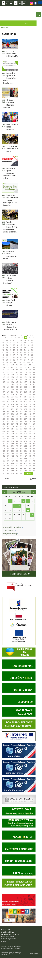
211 (8, 397)
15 (29, 337)
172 (12, 384)
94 (21, 360)
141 (17, 374)
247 (25, 406)
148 (12, 377)
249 (34, 406)
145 (34, 374)
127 (25, 369)
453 (17, 470)
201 (34, 392)
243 (8, 406)
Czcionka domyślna (16, 3)
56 (14, 350)
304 (30, 424)
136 (30, 372)
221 (17, 399)
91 (10, 360)
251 (8, 409)
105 (32, 362)
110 (21, 365)
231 (25, 401)
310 (21, 426)
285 (17, 419)
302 (21, 424)
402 (3, 456)
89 (3, 360)
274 (3, 416)
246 (21, 406)
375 (25, 446)
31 (21, 342)
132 (12, 372)
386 (3, 451)
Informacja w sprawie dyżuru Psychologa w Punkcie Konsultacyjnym (9, 78)
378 (3, 448)
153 (34, 377)
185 (34, 387)
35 (3, 345)
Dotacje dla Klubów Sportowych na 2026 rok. (9, 255)
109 (17, 365)
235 (8, 404)
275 (8, 416)
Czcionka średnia (20, 3)
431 (25, 463)
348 (12, 438)
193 (34, 389)
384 (30, 448)
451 (8, 470)
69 (28, 352)
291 (8, 421)
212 (12, 397)
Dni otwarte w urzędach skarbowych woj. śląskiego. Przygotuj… (10, 326)
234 (3, 404)
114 (3, 367)
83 (14, 357)
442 (3, 468)
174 (21, 384)
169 (34, 382)
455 (25, 470)
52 (32, 347)
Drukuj (34, 478)
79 (32, 355)
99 (7, 362)
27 (7, 342)
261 (17, 411)
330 (3, 433)
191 (25, 389)
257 (34, 409)
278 (21, 416)
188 (12, 389)
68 (25, 352)
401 (34, 453)
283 (8, 419)
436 (12, 466)
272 (30, 414)
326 (21, 431)
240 (30, 404)
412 (12, 458)
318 (21, 429)
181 (17, 387)
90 (7, 360)
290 (3, 421)
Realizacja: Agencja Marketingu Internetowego (11, 954)
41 (25, 345)
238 (21, 404)
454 (21, 470)
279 (25, 416)
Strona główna (3, 3)
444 (12, 468)
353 (34, 438)
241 (34, 404)
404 (12, 456)
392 (30, 451)
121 (33, 367)
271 (25, 414)
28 (10, 342)
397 (17, 453)
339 (8, 436)
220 (12, 399)
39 (17, 345)
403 (8, 456)
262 (21, 411)
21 (17, 340)
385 (34, 448)
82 (10, 357)
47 (14, 347)
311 (25, 426)
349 (17, 438)
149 (17, 377)
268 (12, 414)
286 (21, 419)
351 (25, 438)
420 (12, 461)
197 (17, 392)
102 (19, 362)
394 (3, 453)
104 (28, 362)
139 (8, 374)
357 (17, 441)
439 (25, 466)
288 (30, 419)
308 (12, 426)
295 (25, 421)
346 (3, 438)
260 (12, 411)
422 (21, 461)
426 (3, 463)
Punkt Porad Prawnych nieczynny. (10, 302)
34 (32, 342)
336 (30, 433)
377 (34, 446)
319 (25, 429)
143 (25, 374)
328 (30, 431)
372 (12, 446)
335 (25, 433)
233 (34, 401)
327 (25, 431)
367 (25, 443)
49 (21, 347)
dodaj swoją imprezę (10, 534)
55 (10, 350)
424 (30, 461)
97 (32, 360)
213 (16, 397)
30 (17, 342)
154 (3, 379)
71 (3, 355)
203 (8, 394)
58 (21, 350)
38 (14, 345)
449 (34, 468)
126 (21, 369)
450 (3, 470)
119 (25, 367)
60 (28, 350)
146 (3, 377)
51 (28, 347)
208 (30, 394)
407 (25, 456)
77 (25, 355)
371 (8, 446)
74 (14, 355)
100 (11, 362)
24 (28, 340)
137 (34, 372)
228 (12, 401)
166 (21, 382)
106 (3, 365)
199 (25, 392)
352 (30, 438)
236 (12, 404)
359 (25, 441)
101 (15, 362)
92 (14, 360)
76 (21, 355)
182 (21, 387)
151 (25, 377)
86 (25, 357)
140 (12, 374)
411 (8, 458)
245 (17, 406)
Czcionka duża (24, 3)
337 (34, 433)
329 (34, 431)
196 (12, 392)
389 (17, 451)
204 (12, 394)
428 (12, 463)
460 (12, 473)
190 (21, 389)
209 (34, 394)
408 (30, 456)
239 (25, 404)
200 (30, 392)
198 (21, 392)
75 (17, 355)
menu (27, 23)
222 (21, 399)
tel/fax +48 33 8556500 (7, 937)
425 (34, 461)
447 (25, 468)
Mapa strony (11, 3)
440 (30, 466)
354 (3, 441)
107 (8, 365)
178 (3, 387)
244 (12, 406)
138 (3, 374)
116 (12, 367)
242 (3, 406)
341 (17, 436)
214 (21, 397)
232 (30, 401)
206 (21, 394)
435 (8, 466)
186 (3, 389)
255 (25, 409)
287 (25, 419)
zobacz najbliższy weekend (13, 527)
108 (12, 365)
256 (30, 409)
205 (17, 394)
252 (12, 409)
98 (3, 362)
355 (8, 441)
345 (34, 436)
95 (25, 360)
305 (34, 424)
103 (24, 362)
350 (21, 438)
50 (25, 347)
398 (21, 453)
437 (17, 466)
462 (21, 473)
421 (17, 461)
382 (21, 448)
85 (21, 357)
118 (20, 367)
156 (12, 379)
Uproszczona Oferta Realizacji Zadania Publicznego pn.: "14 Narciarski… (10, 200)
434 (3, 466)
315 (8, 429)
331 (8, 433)
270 (21, 414)
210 (3, 397)
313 (34, 426)
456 (30, 470)
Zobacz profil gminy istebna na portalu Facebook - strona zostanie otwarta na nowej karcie (35, 3)
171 (8, 384)
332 (12, 433)
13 (22, 337)
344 (30, 436)
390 (21, 451)
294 (21, 421)
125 (17, 369)
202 (3, 394)
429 (17, 463)
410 (3, 458)
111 (25, 365)
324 (12, 431)
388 (12, 451)
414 (21, 458)
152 (30, 377)
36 (7, 345)
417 (34, 458)
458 (3, 473)
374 (21, 446)
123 (8, 369)
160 (30, 379)
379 (8, 448)
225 (34, 399)
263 (25, 411)
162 (3, 382)
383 (25, 448)
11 (15, 337)
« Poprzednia (12, 335)
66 (17, 352)
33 (28, 342)
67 (21, 352)
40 (21, 345)
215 (25, 397)
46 (10, 347)
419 (8, 461)
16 (33, 337)
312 (30, 426)
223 (25, 399)
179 (8, 387)
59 (25, 350)
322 (3, 431)
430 (21, 463)
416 (30, 458)
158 (21, 379)
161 (34, 379)
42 (28, 345)
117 (16, 367)
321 (34, 429)
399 (25, 453)
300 (12, 424)
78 (28, 355)
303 (25, 424)
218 (3, 399)
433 (34, 463)
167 (25, 382)
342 (21, 436)
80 (3, 357)
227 (8, 401)
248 (30, 406)
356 (12, 441)
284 (12, 419)
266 (3, 414)
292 (12, 421)
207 (25, 394)
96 (28, 360)
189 (17, 389)
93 (17, 360)
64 (10, 352)
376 (30, 446)
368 (30, 443)
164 (12, 382)
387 (8, 451)
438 (21, 466)
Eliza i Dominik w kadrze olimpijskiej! (12, 127)
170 (3, 384)
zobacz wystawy (9, 530)
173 (17, 384)
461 (17, 473)
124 (12, 369)
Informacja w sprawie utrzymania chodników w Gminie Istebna (9, 173)
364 (12, 443)
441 (34, 466)
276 (12, 416)
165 (17, 382)
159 (25, 379)
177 (34, 384)
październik (4, 492)
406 (21, 456)
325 (17, 431)
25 (32, 340)
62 (3, 352)
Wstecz (6, 478)
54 (7, 350)
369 (34, 443)
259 (8, 411)
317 (17, 429)
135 (25, 372)
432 (30, 463)
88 (32, 357)
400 (30, 453)
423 (25, 461)
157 (17, 379)
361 (34, 441)
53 (3, 350)
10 (11, 337)
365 (17, 443)
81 (7, 357)
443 (8, 468)
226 (3, 401)
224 (30, 399)
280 (30, 416)
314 (3, 429)
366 (21, 443)
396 (12, 453)
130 (3, 372)
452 (12, 470)
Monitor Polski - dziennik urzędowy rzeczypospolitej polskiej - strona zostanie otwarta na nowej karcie (19, 794)
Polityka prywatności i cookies (10, 948)
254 (21, 409)
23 (25, 340)
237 (17, 404)
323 (8, 431)
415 (25, 458)
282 (3, 419)
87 (28, 357)
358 (21, 441)
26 (3, 342)
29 (14, 342)
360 (30, 441)
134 (21, 372)
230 (21, 401)
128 (30, 369)
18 (7, 340)
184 (30, 387)
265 (34, 411)
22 (21, 340)
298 (3, 424)
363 (8, 443)
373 (17, 446)
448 (30, 468)
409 (34, 456)
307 (8, 426)
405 (17, 456)
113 (34, 365)
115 (8, 367)
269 (17, 414)
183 (25, 387)
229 (17, 401)
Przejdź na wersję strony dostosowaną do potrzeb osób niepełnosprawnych (7, 3)
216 (30, 397)
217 (34, 397)
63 (7, 352)
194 (3, 392)
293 (17, 421)
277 (17, 416)
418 (3, 461)
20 (14, 340)
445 (17, 468)
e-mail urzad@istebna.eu (9, 939)
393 (34, 451)
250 (3, 409)
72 (7, 355)
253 (17, 409)
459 (8, 473)
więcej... (3, 941)
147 (8, 377)
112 (29, 365)
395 (8, 453)
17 (3, 340)
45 (7, 347)
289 (34, 419)
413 (16, 458)
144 (30, 374)
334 (21, 433)
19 (10, 340)
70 (32, 352)
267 (8, 414)
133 (17, 372)
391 (25, 451)
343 (25, 436)
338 (3, 436)
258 (3, 411)
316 (12, 429)
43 (32, 345)
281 (34, 416)
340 (12, 436)
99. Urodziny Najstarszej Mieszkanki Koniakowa (9, 104)
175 (25, 384)
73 (10, 355)
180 (12, 387)
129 (34, 369)
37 (10, 345)
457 (34, 470)
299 (8, 424)
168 (30, 382)
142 (21, 374)
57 (17, 350)
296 (30, 421)
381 (17, 448)
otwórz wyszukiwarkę (38, 14)
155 (8, 379)
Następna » (29, 473)
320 (30, 429)
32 (25, 342)
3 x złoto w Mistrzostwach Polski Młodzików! (12, 53)
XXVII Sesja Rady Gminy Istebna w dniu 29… (12, 148)
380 (12, 448)
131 (8, 372)
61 (32, 350)
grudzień (33, 492)
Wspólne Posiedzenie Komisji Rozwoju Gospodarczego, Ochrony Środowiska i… (10, 228)
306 (3, 426)
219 (8, 399)
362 (3, 443)
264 (30, 411)
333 (17, 433)
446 (21, 468)
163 (8, 382)
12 (18, 337)
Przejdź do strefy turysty (40, 33)
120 (29, 367)
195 (8, 392)
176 (30, 384)
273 (34, 414)
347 (8, 438)
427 (8, 463)
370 (3, 446)
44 (3, 347)
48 (17, 347)
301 (17, 424)
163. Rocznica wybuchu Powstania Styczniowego (9, 279)
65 (14, 352)
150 (21, 377)
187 (8, 389)
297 (34, 421)
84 (17, 357)
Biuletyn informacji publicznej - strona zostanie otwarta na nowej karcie (19, 579)
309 (17, 426)
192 (30, 389)
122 (3, 369)
